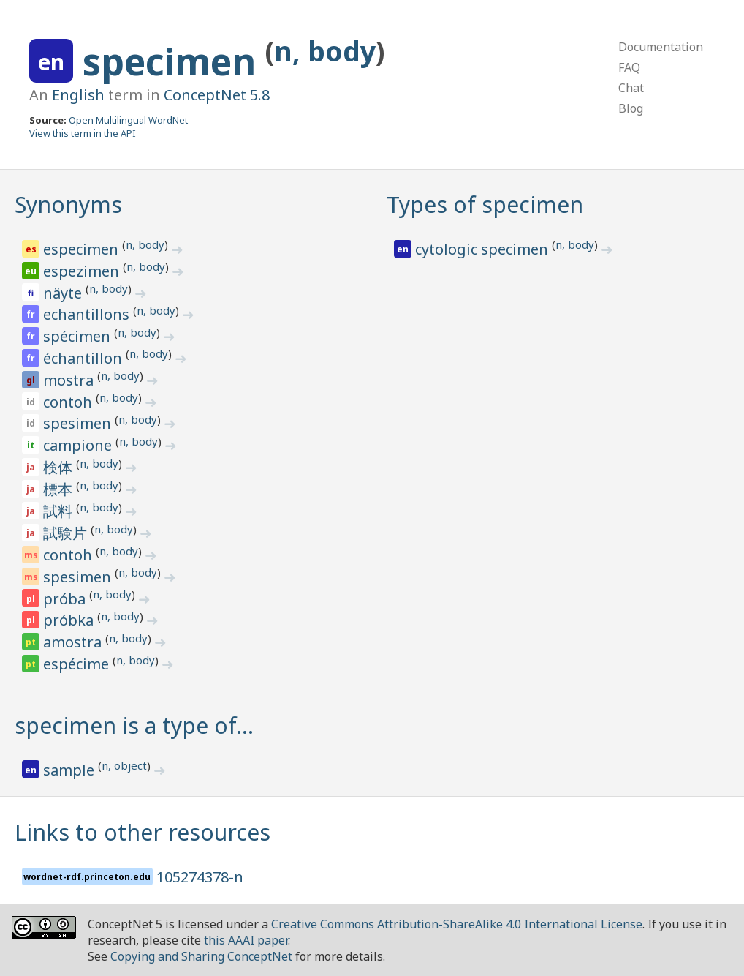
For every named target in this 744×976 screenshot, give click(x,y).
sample (70, 770)
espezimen (83, 271)
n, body (325, 51)
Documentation (660, 47)
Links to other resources (142, 832)
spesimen (79, 423)
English (78, 95)
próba (66, 599)
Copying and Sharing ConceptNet (201, 956)
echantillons (88, 314)
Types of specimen (485, 204)
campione (79, 445)
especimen (82, 249)
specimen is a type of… (134, 725)
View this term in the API (82, 133)
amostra (74, 642)
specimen (174, 61)
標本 (59, 489)
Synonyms (68, 204)
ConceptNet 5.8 (217, 95)
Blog (630, 108)
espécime (78, 664)
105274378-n (199, 877)
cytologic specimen (483, 249)
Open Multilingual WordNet (128, 120)
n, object (124, 765)
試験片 (67, 533)
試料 (59, 511)
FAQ (629, 67)
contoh (69, 402)
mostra (70, 380)
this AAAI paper (246, 940)
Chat (631, 88)
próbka (70, 620)
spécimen (78, 336)
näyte (64, 293)
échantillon (84, 358)
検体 (59, 467)
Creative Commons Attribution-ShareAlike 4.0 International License (456, 924)
